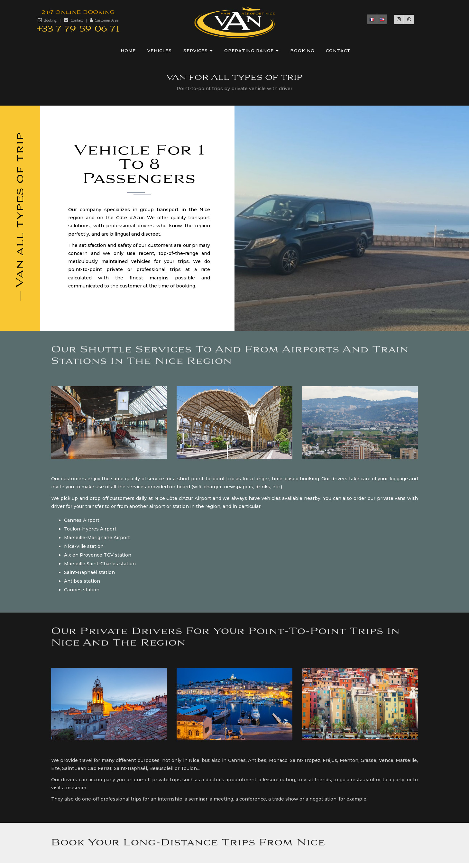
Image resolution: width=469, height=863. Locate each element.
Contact (77, 20)
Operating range (251, 50)
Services (198, 50)
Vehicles (159, 50)
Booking (50, 20)
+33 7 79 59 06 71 (78, 29)
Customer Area (106, 20)
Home (128, 50)
